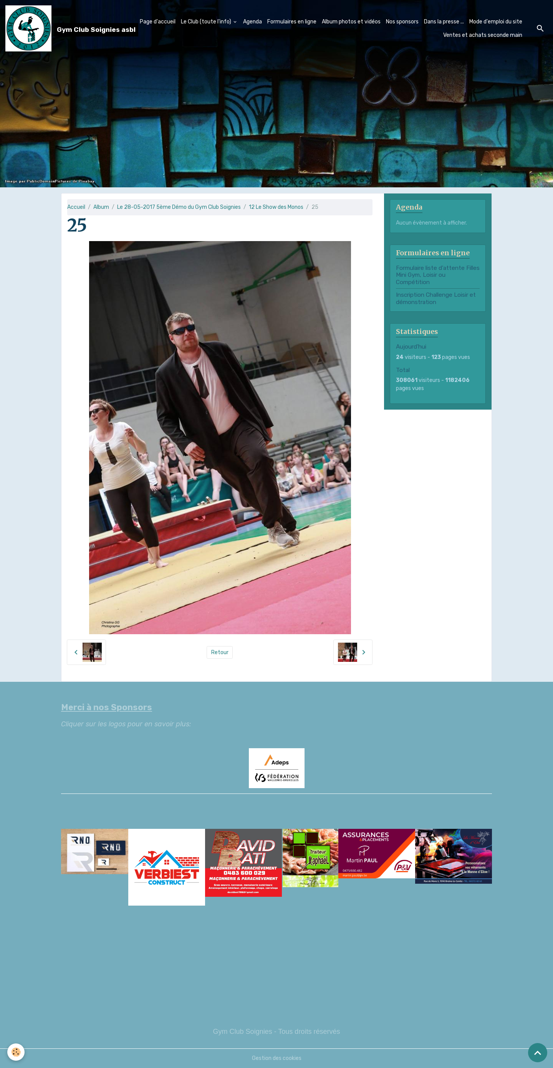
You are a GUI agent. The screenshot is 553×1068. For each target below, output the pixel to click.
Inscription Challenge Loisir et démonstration (436, 298)
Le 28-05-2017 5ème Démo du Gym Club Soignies (179, 207)
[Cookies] (16, 1052)
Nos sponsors (402, 21)
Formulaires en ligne (291, 21)
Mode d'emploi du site (495, 21)
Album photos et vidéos (351, 21)
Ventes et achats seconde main (482, 35)
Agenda (252, 21)
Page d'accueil (158, 21)
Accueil (76, 207)
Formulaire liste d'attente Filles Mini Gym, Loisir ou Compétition (438, 275)
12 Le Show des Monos (276, 207)
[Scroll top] (537, 1052)
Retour (219, 652)
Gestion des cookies (276, 1058)
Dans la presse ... (444, 21)
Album (101, 207)
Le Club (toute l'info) (206, 21)
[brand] (62, 28)
